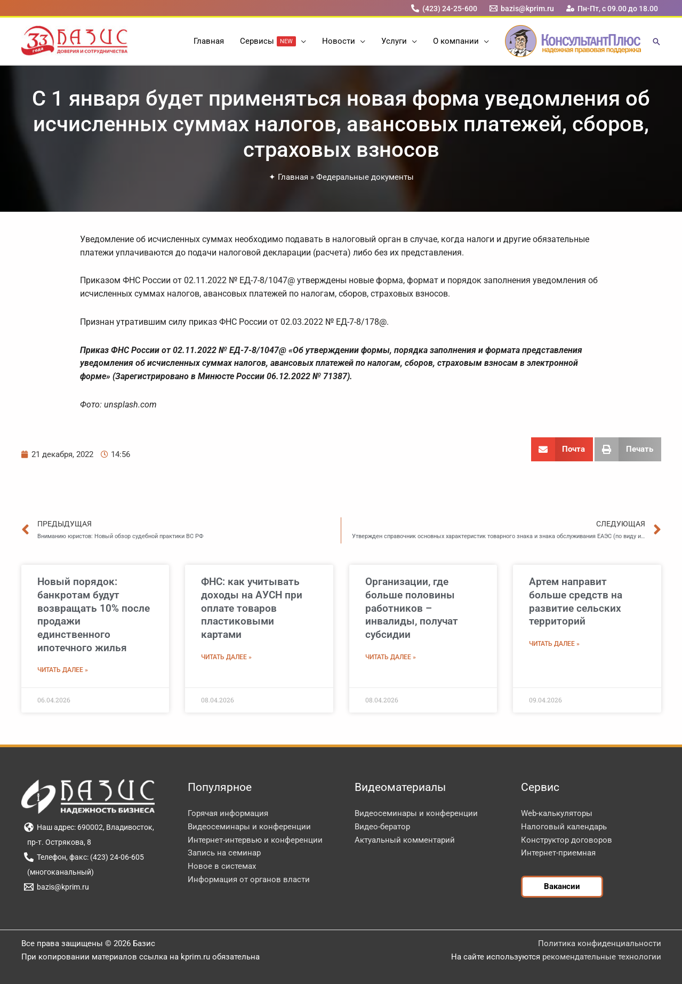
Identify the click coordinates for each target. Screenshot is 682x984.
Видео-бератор (382, 826)
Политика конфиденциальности (599, 943)
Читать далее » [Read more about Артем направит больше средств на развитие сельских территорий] (554, 643)
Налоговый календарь (564, 826)
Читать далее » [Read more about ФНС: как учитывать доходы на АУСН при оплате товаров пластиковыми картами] (226, 657)
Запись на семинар (224, 853)
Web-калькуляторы (556, 813)
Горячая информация (228, 813)
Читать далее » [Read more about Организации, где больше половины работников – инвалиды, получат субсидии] (390, 657)
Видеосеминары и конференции (249, 826)
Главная (293, 177)
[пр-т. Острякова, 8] (57, 842)
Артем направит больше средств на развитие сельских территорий (575, 601)
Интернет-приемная (558, 853)
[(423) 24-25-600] (444, 8)
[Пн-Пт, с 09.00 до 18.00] (612, 8)
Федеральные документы (365, 177)
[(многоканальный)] (59, 872)
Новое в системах (222, 866)
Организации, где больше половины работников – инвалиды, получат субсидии (411, 608)
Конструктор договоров (566, 840)
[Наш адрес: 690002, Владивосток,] (89, 827)
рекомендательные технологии (601, 957)
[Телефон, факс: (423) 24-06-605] (84, 857)
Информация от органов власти (249, 879)
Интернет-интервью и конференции (255, 840)
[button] (301, 41)
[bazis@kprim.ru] (521, 8)
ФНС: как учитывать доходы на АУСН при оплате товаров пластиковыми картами (251, 608)
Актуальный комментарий (405, 840)
